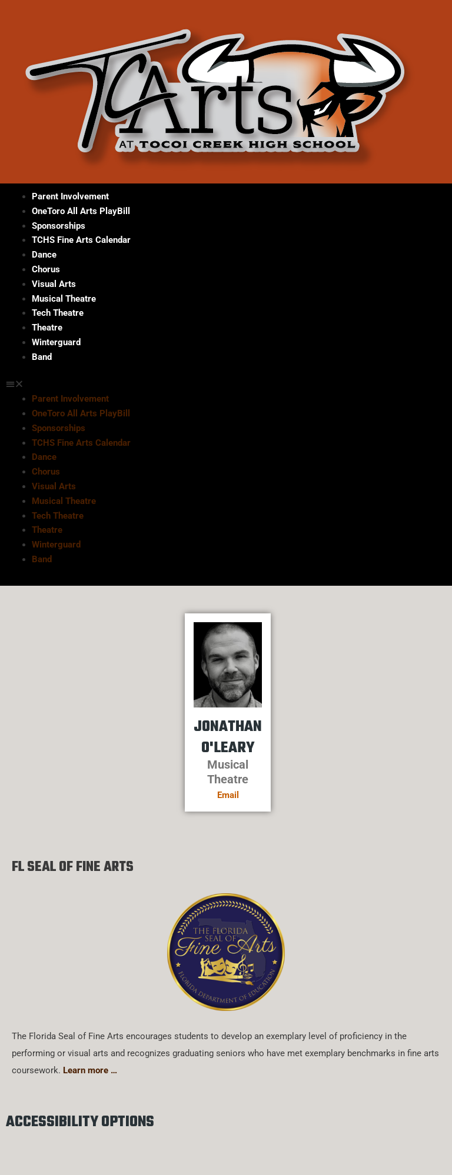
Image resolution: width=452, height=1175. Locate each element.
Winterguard (56, 342)
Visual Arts (54, 284)
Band (42, 357)
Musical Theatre (64, 298)
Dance (44, 254)
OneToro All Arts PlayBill (81, 211)
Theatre (47, 327)
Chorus (46, 269)
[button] (226, 384)
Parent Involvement (70, 196)
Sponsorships (58, 226)
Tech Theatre (58, 313)
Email (228, 795)
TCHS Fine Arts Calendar (81, 240)
